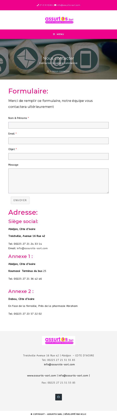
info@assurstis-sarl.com (32, 248)
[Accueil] (48, 71)
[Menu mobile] (58, 34)
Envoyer (20, 200)
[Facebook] (58, 397)
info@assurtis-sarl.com (73, 375)
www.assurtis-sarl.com (41, 375)
